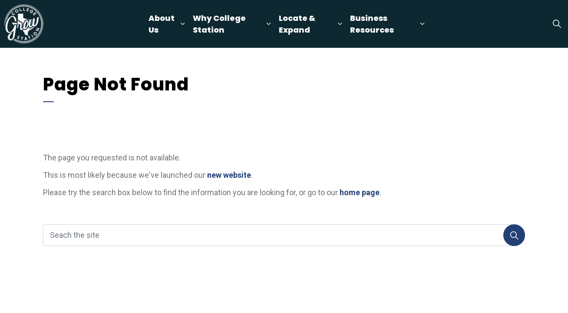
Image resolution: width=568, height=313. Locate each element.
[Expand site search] (556, 24)
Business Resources (372, 24)
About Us (162, 24)
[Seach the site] (284, 235)
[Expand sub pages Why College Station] (268, 24)
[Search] (514, 235)
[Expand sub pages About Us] (182, 24)
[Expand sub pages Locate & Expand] (339, 24)
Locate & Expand (297, 24)
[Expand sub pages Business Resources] (422, 24)
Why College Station (219, 24)
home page (360, 192)
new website (229, 175)
